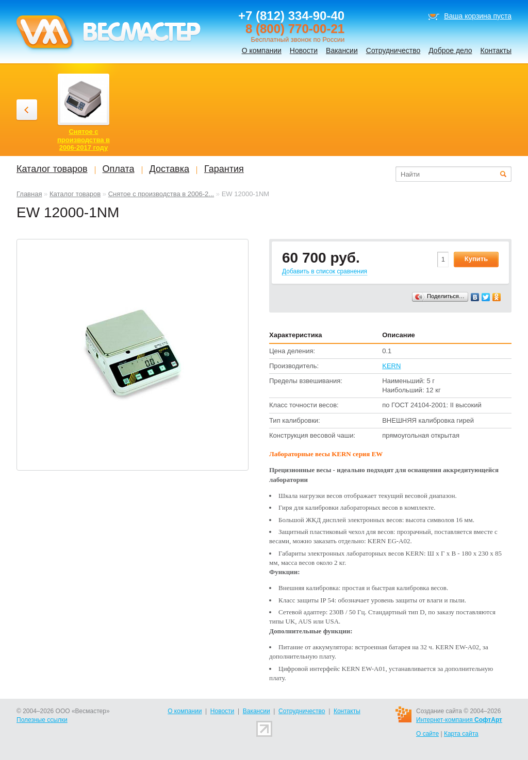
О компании (262, 50)
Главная (29, 194)
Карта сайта (461, 733)
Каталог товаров (75, 194)
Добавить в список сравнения (324, 271)
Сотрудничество (393, 50)
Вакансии (342, 50)
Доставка (169, 169)
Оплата (119, 169)
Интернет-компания (459, 719)
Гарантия (224, 169)
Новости (304, 50)
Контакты (496, 50)
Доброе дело (450, 50)
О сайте (427, 733)
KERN (391, 366)
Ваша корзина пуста (478, 16)
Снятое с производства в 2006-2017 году (83, 139)
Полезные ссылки (42, 719)
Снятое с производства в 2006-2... (161, 194)
